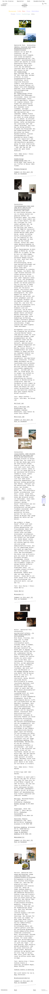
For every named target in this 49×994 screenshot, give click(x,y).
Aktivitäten (35, 11)
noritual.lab (19, 417)
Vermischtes (31, 45)
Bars (23, 11)
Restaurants (12, 11)
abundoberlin (19, 837)
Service (17, 872)
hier (22, 772)
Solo (19, 780)
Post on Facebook (20, 174)
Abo (25, 778)
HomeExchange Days (21, 160)
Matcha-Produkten (25, 244)
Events (13, 14)
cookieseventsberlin (22, 978)
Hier (25, 162)
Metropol (17, 799)
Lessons (5, 3)
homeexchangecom (21, 169)
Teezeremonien (24, 249)
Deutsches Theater (21, 819)
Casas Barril (28, 470)
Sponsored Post (19, 45)
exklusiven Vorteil (26, 787)
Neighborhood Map (39, 1)
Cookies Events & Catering (24, 969)
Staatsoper (18, 809)
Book (28, 1)
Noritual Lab (22, 227)
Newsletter (20, 1)
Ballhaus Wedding (20, 827)
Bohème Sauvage (22, 671)
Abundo (27, 649)
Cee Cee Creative (8, 1)
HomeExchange (22, 93)
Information (4, 989)
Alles (33, 14)
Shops (28, 11)
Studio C (24, 912)
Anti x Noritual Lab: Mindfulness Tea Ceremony (22, 408)
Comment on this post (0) (23, 172)
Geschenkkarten (28, 792)
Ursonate (27, 715)
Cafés (19, 11)
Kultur (18, 14)
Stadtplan (27, 802)
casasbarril (19, 594)
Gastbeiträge (26, 14)
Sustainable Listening (18, 814)
